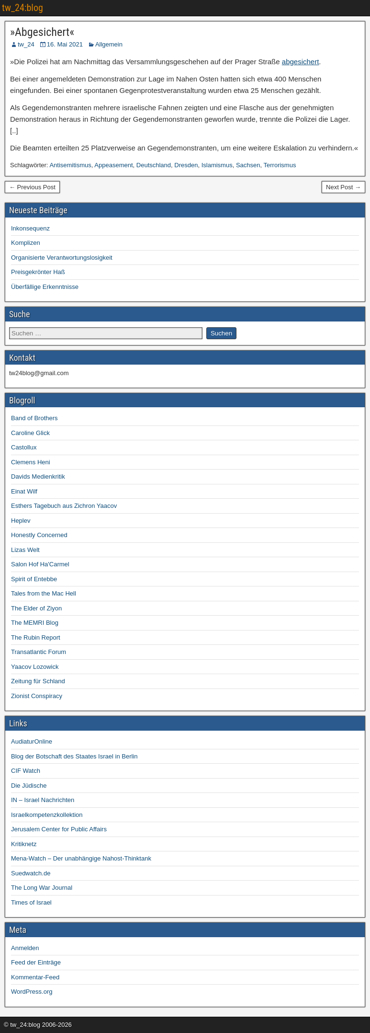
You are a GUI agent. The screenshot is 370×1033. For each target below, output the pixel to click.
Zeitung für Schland (38, 681)
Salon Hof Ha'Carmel (40, 564)
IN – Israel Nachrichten (42, 799)
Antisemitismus (70, 165)
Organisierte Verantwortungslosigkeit (61, 257)
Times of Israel (31, 902)
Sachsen (248, 165)
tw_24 (26, 44)
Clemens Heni (30, 462)
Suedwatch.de (30, 873)
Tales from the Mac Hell (43, 593)
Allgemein (109, 44)
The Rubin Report (35, 637)
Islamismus (217, 165)
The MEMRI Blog (34, 622)
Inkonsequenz (30, 228)
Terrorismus (280, 165)
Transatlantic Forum (38, 651)
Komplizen (25, 242)
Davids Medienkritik (38, 476)
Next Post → (343, 187)
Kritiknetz (23, 844)
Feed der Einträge (36, 962)
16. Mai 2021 (65, 44)
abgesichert (300, 61)
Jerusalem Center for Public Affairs (59, 829)
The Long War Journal (41, 887)
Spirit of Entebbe (34, 579)
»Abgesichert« (42, 32)
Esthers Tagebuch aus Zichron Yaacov (64, 505)
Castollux (23, 447)
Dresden (186, 165)
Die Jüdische (28, 785)
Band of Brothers (34, 418)
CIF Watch (25, 770)
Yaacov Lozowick (34, 666)
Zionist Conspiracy (36, 696)
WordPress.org (31, 991)
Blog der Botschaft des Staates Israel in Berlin (74, 756)
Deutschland (153, 165)
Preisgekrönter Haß (38, 271)
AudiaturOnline (31, 741)
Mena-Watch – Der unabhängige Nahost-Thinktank (81, 858)
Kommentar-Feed (35, 977)
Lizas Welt (25, 549)
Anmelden (25, 948)
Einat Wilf (24, 491)
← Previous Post (32, 187)
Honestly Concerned (39, 535)
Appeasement (113, 165)
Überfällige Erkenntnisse (44, 286)
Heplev (20, 520)
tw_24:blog (22, 7)
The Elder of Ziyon (36, 608)
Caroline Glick (30, 432)
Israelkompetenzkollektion (47, 814)
